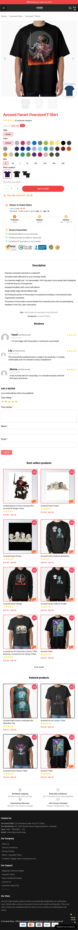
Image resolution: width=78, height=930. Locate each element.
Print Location (9, 167)
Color (5, 138)
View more (39, 667)
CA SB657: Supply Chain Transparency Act (19, 859)
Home (4, 16)
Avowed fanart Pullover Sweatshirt (55, 556)
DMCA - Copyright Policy (12, 855)
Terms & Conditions (10, 848)
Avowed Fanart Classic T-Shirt (15, 771)
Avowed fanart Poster (50, 506)
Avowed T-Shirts (32, 16)
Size (5, 159)
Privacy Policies (8, 851)
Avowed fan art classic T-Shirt (53, 720)
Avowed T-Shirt (47, 651)
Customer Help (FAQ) (10, 885)
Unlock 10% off (73, 918)
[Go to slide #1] (25, 104)
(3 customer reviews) (23, 120)
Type (5, 130)
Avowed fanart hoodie (12, 604)
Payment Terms (8, 874)
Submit (6, 452)
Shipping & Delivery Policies (13, 871)
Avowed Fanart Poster (12, 556)
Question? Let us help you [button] (66, 927)
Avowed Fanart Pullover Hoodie (53, 604)
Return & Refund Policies (12, 878)
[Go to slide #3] (52, 104)
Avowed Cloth (16, 16)
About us (5, 844)
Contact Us (6, 882)
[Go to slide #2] (39, 104)
